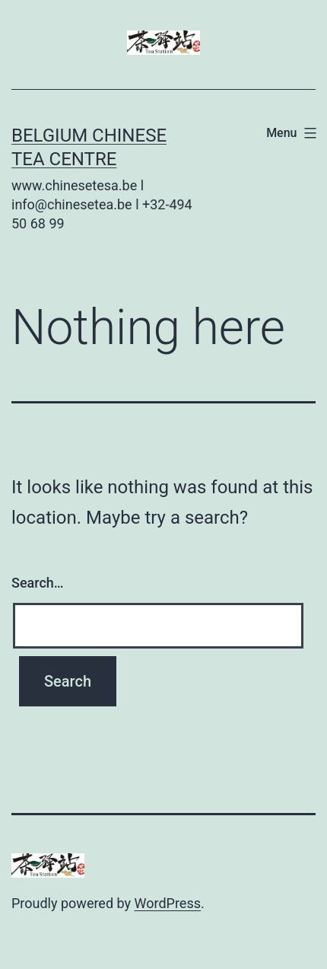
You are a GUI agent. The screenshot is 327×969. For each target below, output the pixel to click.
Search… (37, 583)
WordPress (168, 903)
